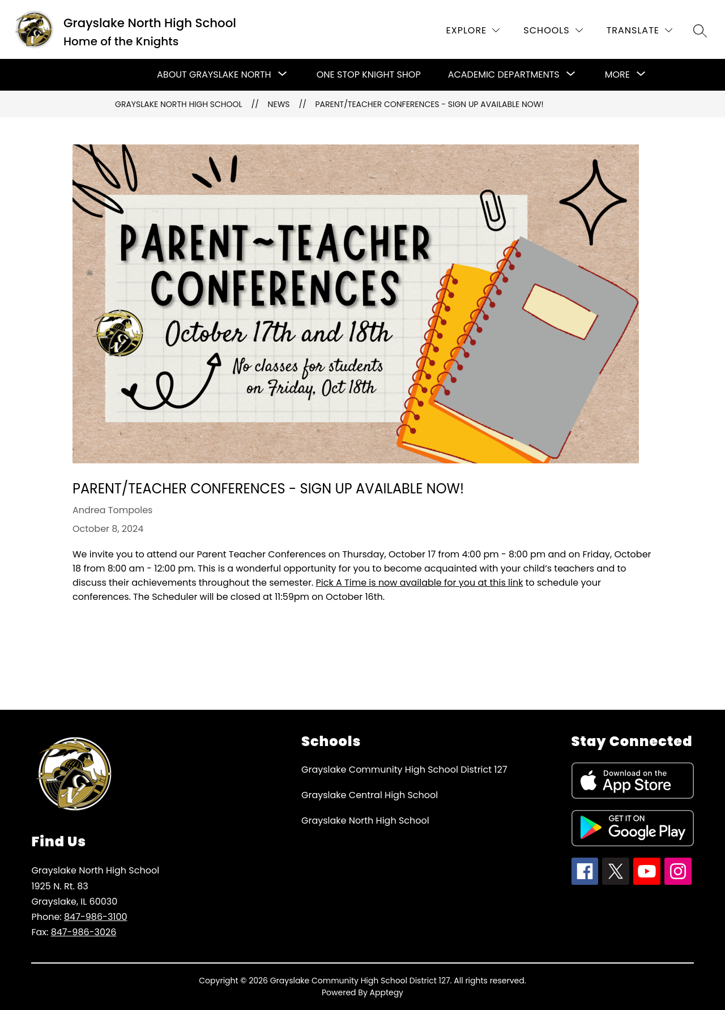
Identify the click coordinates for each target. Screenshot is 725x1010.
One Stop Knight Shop (369, 74)
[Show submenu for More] (617, 75)
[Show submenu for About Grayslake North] (214, 75)
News (279, 104)
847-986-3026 (84, 932)
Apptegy (387, 992)
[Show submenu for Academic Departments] (504, 75)
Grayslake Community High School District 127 (404, 769)
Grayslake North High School (178, 104)
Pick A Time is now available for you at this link (419, 582)
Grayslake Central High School (369, 795)
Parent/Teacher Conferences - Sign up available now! (429, 104)
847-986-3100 (95, 916)
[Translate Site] (639, 30)
